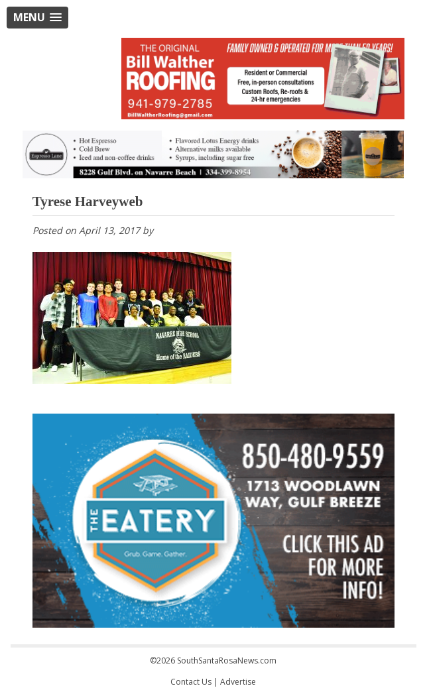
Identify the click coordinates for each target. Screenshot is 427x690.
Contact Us (191, 681)
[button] (37, 18)
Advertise (238, 681)
